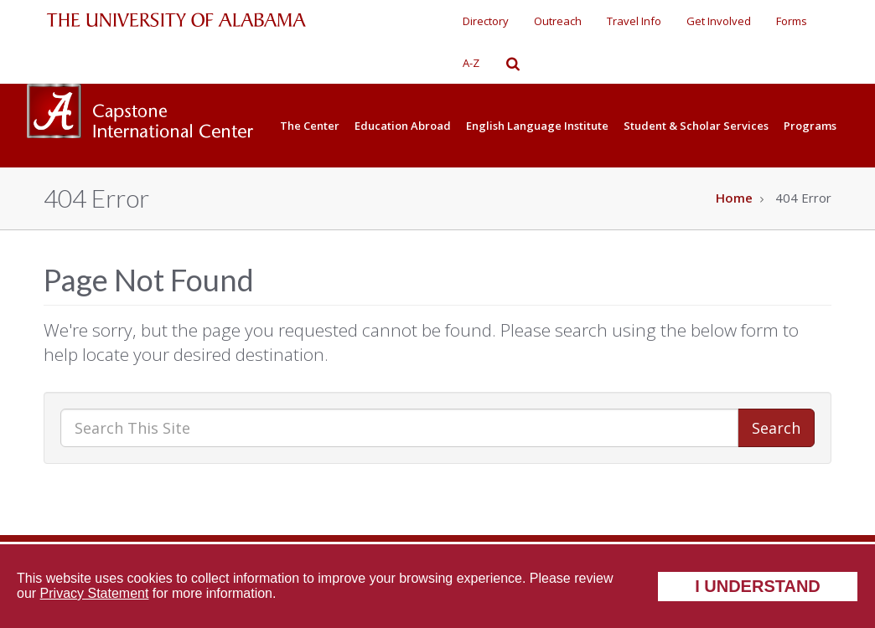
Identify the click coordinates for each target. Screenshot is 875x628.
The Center (309, 125)
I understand (758, 586)
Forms (791, 20)
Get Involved (718, 20)
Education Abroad (403, 125)
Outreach (558, 20)
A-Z (471, 62)
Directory (486, 20)
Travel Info (634, 20)
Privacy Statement (94, 593)
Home (734, 197)
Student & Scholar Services (696, 125)
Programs (810, 125)
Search (776, 428)
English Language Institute (537, 125)
